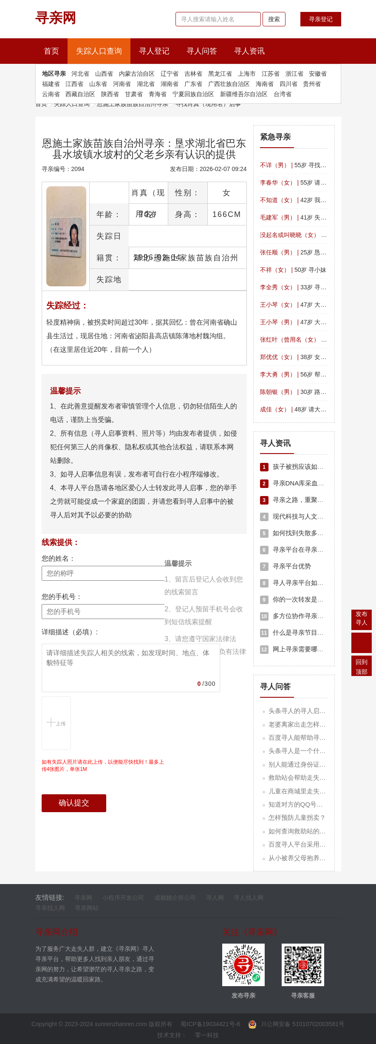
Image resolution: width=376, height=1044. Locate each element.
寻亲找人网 (50, 907)
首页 (56, 49)
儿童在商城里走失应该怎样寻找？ (316, 791)
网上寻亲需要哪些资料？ (301, 649)
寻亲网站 (87, 907)
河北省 (80, 73)
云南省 (51, 94)
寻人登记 (154, 51)
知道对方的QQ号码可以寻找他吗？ (318, 804)
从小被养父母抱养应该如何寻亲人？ (319, 857)
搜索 (274, 19)
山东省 (98, 83)
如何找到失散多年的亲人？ (304, 532)
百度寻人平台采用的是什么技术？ (316, 844)
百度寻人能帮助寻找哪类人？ (310, 737)
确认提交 (74, 803)
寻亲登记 (321, 19)
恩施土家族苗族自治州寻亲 (132, 103)
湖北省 (146, 83)
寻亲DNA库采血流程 (295, 483)
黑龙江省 (220, 73)
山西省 (104, 73)
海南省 (265, 83)
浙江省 (294, 73)
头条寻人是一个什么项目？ (307, 750)
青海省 (158, 94)
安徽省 (318, 73)
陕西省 (110, 94)
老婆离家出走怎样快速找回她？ (313, 724)
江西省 (74, 83)
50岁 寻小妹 (293, 269)
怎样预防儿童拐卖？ (297, 817)
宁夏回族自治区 (193, 94)
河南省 (122, 83)
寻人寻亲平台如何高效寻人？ (308, 582)
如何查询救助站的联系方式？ (310, 831)
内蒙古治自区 (137, 73)
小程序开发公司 (123, 897)
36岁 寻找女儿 (311, 339)
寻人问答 (202, 51)
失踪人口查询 (99, 51)
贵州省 (312, 83)
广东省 (193, 83)
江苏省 (271, 73)
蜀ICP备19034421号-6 (210, 1024)
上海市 (247, 73)
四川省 (288, 83)
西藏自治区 (80, 94)
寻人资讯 (249, 51)
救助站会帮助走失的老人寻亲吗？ (316, 777)
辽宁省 (169, 73)
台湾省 (282, 94)
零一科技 (207, 1035)
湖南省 (169, 83)
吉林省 (193, 73)
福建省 (51, 83)
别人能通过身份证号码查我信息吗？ (319, 764)
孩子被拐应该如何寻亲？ (301, 466)
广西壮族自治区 (229, 83)
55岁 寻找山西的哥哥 (305, 165)
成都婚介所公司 (175, 897)
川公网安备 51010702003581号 (296, 1024)
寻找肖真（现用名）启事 (208, 103)
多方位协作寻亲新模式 (298, 615)
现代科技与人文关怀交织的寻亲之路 (317, 516)
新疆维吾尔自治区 (244, 94)
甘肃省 (134, 94)
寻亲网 (83, 897)
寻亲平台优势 (285, 566)
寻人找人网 (248, 897)
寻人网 (215, 897)
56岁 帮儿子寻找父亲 (308, 374)
